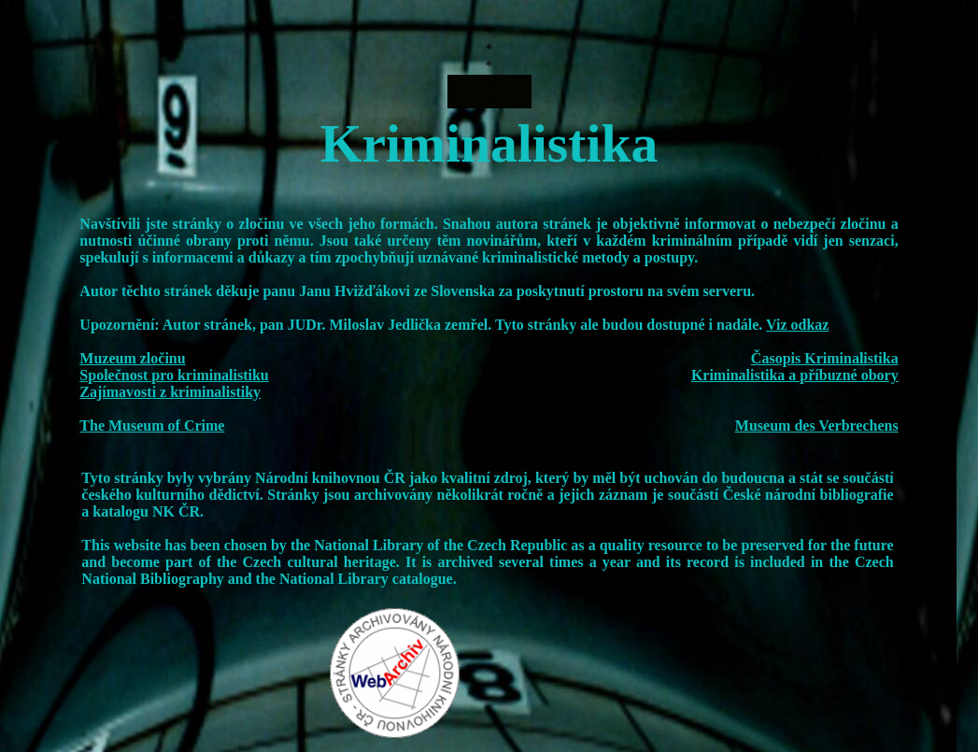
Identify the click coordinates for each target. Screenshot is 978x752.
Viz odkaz (797, 325)
